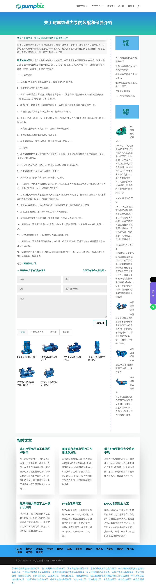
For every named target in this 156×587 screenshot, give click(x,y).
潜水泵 (79, 548)
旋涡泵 (60, 548)
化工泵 (121, 6)
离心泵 (66, 332)
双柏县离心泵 (95, 579)
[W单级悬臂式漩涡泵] (121, 382)
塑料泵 (29, 548)
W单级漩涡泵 (132, 353)
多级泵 (39, 548)
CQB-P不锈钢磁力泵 (49, 384)
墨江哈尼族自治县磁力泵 (53, 568)
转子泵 (29, 552)
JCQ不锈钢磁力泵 (49, 358)
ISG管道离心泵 (26, 357)
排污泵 (50, 548)
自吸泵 (120, 548)
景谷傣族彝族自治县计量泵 (103, 568)
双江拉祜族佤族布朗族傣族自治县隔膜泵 (110, 576)
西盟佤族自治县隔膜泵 (122, 572)
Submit (100, 323)
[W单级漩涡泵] (121, 354)
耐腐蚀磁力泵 (23, 60)
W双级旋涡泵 (132, 306)
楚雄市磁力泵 (80, 579)
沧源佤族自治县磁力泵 (37, 579)
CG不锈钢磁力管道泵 (97, 358)
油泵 (69, 548)
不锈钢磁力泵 (37, 332)
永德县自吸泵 (67, 576)
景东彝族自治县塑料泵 (78, 568)
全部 (22, 332)
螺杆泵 (131, 6)
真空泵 (110, 6)
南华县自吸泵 (124, 579)
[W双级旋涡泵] (121, 307)
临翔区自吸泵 (24, 576)
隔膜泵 (39, 552)
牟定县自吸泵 (109, 579)
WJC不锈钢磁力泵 (72, 358)
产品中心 (96, 6)
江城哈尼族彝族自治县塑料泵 (36, 572)
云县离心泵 (53, 576)
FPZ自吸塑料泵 (122, 91)
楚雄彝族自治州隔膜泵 (60, 579)
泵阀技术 (80, 6)
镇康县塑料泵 (82, 576)
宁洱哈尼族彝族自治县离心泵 (25, 568)
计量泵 (19, 552)
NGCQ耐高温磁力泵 (125, 95)
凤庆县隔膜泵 (39, 576)
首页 (19, 38)
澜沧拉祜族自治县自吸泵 (98, 572)
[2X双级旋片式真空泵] (121, 131)
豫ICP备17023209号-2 (52, 560)
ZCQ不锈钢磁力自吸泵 (25, 384)
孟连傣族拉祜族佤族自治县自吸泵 (68, 572)
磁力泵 (53, 332)
